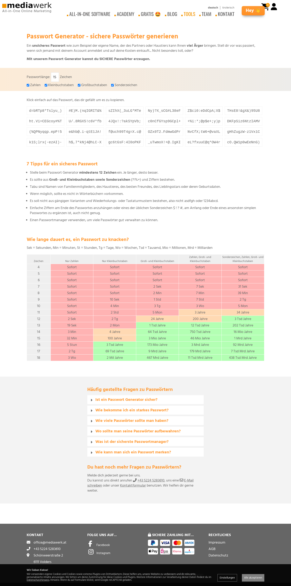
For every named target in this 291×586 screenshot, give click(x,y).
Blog (172, 13)
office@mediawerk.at (50, 545)
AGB (212, 552)
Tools (189, 13)
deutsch (213, 8)
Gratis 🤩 (151, 13)
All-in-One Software (89, 13)
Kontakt (226, 13)
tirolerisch (228, 8)
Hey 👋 (253, 10)
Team (206, 13)
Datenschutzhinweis (38, 580)
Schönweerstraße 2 (48, 558)
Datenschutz (218, 558)
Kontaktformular (133, 488)
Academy (125, 13)
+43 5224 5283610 (150, 483)
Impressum (217, 545)
